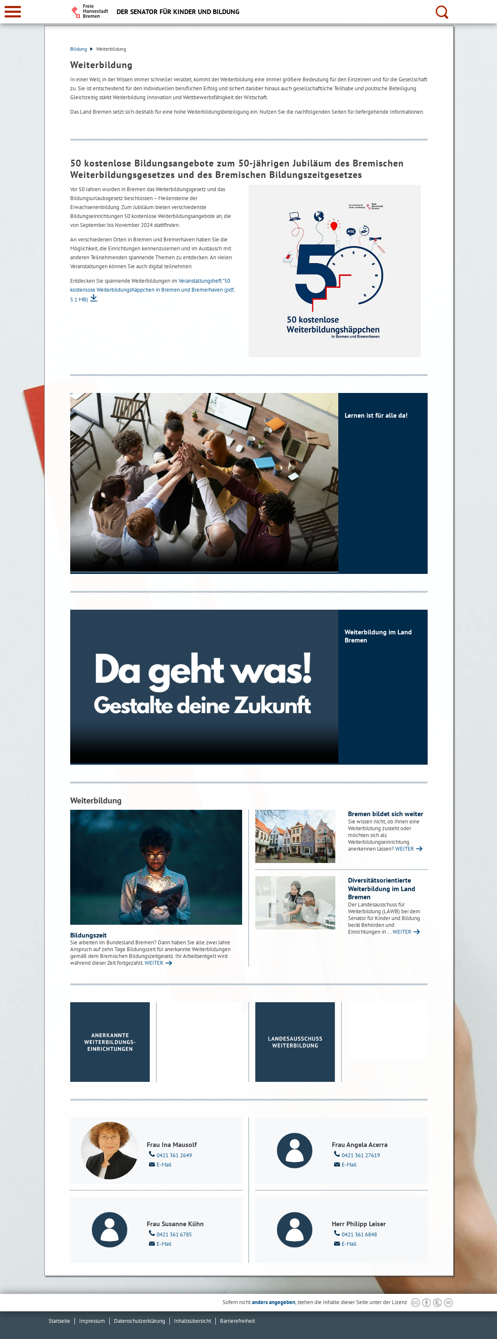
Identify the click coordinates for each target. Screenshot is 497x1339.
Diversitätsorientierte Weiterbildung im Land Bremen (381, 888)
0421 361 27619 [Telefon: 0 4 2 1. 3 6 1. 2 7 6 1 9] (356, 1154)
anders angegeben (273, 1302)
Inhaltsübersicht (192, 1321)
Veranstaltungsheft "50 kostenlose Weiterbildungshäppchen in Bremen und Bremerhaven (152, 290)
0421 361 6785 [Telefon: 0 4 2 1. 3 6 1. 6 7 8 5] (169, 1234)
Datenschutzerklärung (139, 1321)
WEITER (154, 962)
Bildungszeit (88, 935)
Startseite (59, 1321)
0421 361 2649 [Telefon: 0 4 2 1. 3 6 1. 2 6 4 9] (169, 1154)
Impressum (92, 1321)
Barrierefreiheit (237, 1321)
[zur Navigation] (13, 11)
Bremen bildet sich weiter (385, 813)
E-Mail (159, 1164)
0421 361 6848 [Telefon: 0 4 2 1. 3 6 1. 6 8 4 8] (354, 1234)
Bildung (81, 49)
